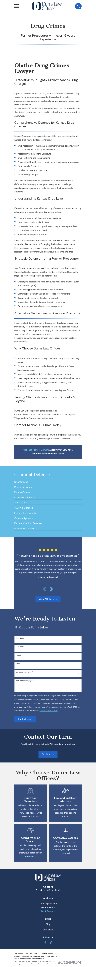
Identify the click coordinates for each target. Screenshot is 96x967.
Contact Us (48, 929)
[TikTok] (50, 942)
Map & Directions (48, 911)
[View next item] (51, 589)
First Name (20, 638)
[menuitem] (21, 481)
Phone (18, 655)
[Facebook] (45, 942)
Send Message (25, 719)
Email (18, 664)
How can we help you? (25, 681)
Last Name (20, 647)
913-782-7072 (48, 890)
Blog (48, 924)
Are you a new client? (24, 672)
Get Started (48, 754)
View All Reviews (48, 599)
